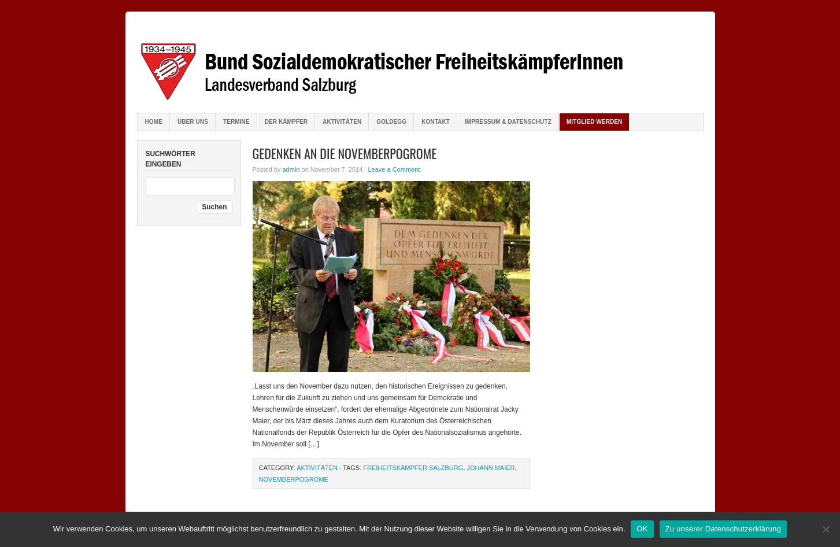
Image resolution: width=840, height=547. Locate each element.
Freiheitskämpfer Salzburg (413, 467)
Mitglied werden (595, 122)
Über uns (192, 122)
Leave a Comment (394, 169)
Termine (236, 122)
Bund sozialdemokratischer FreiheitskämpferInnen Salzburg (420, 63)
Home (153, 122)
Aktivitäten (342, 122)
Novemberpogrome (293, 479)
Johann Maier (491, 467)
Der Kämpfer (286, 122)
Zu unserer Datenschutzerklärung (723, 528)
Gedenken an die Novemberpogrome (345, 153)
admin (290, 169)
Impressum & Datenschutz (508, 122)
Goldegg (391, 122)
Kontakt (435, 122)
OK (642, 528)
